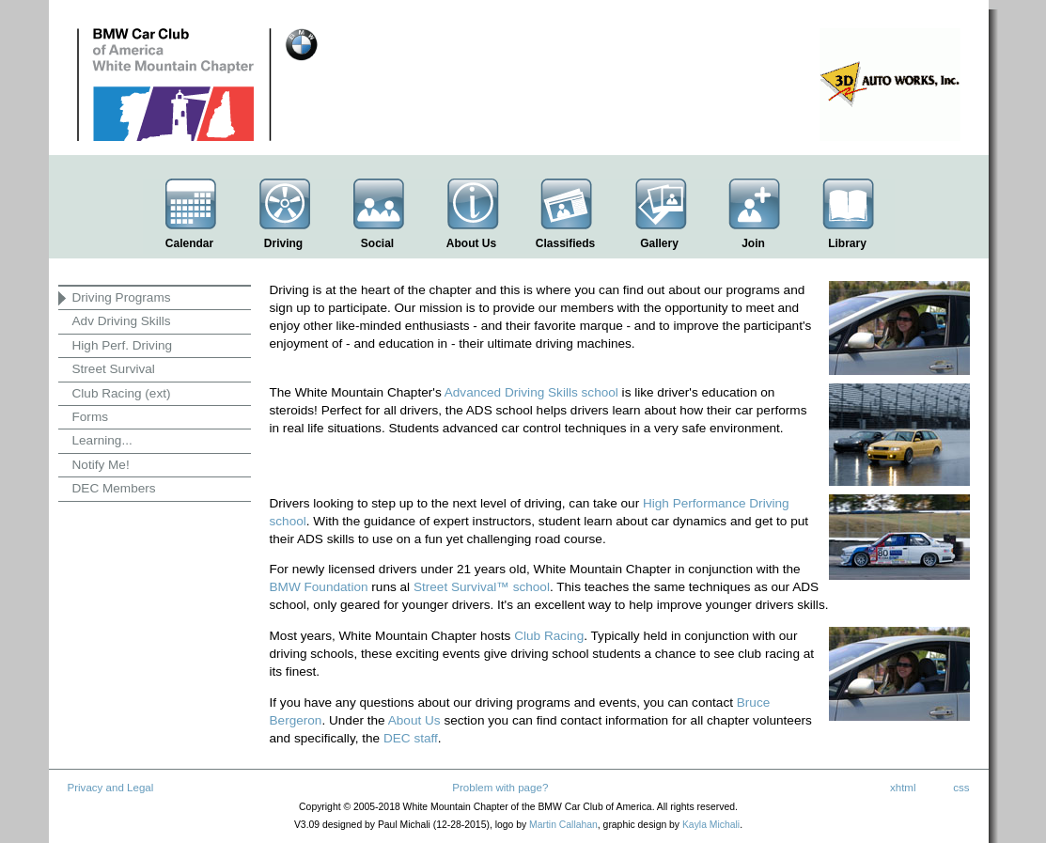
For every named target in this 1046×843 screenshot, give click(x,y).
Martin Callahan (563, 825)
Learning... (102, 440)
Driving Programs (121, 297)
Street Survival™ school (482, 587)
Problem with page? (500, 787)
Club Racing (549, 636)
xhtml (903, 787)
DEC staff (410, 738)
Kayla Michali (711, 825)
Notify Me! (101, 465)
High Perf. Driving (122, 345)
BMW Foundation (319, 587)
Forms (90, 417)
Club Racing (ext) (121, 393)
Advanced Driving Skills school (531, 392)
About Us (414, 720)
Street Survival (113, 369)
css (961, 787)
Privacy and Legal (111, 787)
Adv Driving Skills (121, 321)
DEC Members (114, 488)
